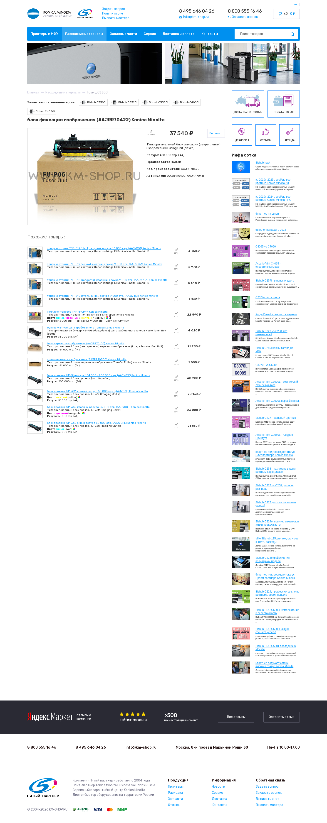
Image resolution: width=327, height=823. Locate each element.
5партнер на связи (267, 213)
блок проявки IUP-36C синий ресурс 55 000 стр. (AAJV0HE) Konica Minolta (96, 422)
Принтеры (175, 787)
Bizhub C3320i (124, 102)
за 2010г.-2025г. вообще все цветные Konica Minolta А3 (272, 181)
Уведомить (216, 133)
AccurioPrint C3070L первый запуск (277, 400)
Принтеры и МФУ (44, 34)
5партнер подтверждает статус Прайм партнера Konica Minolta (275, 576)
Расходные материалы (84, 34)
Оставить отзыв (281, 717)
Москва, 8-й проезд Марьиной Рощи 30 (212, 747)
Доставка (219, 799)
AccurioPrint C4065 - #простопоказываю (268, 265)
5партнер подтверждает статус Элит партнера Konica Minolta (275, 453)
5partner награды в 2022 (270, 229)
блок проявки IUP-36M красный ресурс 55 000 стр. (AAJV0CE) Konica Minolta (98, 407)
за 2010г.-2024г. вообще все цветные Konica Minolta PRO (273, 198)
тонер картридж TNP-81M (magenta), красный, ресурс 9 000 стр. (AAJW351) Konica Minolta (107, 280)
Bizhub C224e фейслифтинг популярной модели (273, 559)
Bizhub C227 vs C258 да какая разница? (274, 487)
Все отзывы (236, 717)
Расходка (175, 793)
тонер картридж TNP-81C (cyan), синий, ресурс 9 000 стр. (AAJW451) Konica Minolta (102, 295)
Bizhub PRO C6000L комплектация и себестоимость (277, 611)
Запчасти (175, 799)
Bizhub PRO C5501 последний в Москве (275, 647)
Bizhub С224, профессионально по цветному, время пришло (277, 593)
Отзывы (174, 805)
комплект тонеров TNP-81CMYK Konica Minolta (77, 311)
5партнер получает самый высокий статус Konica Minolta (274, 664)
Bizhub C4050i (42, 111)
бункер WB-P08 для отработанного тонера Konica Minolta (85, 327)
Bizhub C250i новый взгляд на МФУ (274, 349)
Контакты (209, 34)
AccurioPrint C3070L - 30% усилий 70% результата (276, 383)
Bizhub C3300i (93, 102)
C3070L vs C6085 (266, 365)
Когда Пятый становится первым (276, 314)
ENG (296, 4)
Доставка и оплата (179, 34)
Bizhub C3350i (155, 102)
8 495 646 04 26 (196, 11)
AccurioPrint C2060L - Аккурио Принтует (274, 436)
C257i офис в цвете (267, 297)
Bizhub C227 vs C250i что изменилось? (271, 333)
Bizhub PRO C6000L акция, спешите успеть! (272, 630)
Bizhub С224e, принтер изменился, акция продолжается (277, 523)
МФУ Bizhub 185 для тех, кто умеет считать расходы (277, 540)
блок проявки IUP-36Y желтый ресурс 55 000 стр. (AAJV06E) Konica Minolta (97, 391)
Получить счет (113, 13)
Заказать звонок (269, 793)
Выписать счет (267, 799)
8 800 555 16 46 (245, 11)
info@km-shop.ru (141, 747)
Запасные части (123, 34)
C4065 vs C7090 (265, 246)
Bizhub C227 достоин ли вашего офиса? (275, 504)
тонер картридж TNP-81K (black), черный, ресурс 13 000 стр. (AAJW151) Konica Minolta (104, 248)
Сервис (150, 34)
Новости (218, 787)
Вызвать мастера (115, 18)
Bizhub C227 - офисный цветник (275, 417)
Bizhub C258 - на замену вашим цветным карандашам (275, 470)
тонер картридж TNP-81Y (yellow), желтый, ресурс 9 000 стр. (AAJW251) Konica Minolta (104, 264)
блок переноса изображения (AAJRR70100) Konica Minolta (85, 343)
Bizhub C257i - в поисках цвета (274, 280)
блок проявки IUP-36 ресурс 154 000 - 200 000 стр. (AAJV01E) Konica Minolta (98, 375)
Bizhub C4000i (186, 102)
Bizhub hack (262, 162)
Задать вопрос (113, 9)
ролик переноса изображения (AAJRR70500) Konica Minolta (86, 359)
